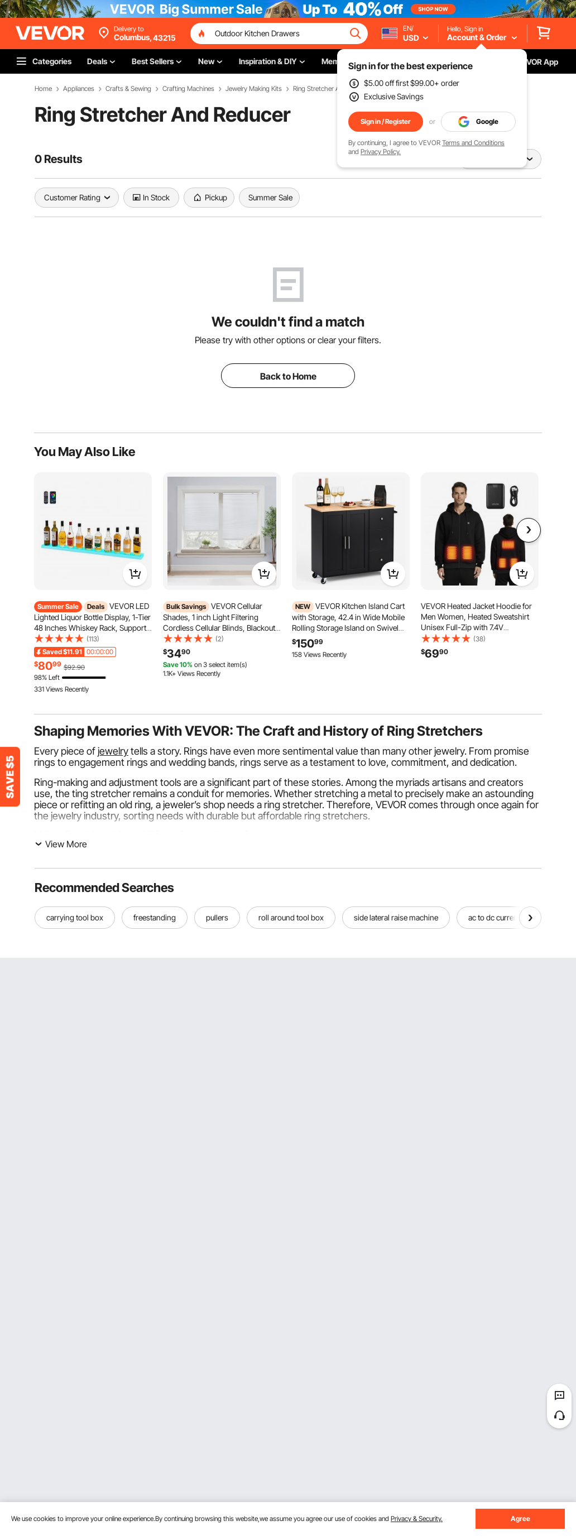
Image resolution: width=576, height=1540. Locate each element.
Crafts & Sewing (128, 89)
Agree (520, 1518)
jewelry (113, 751)
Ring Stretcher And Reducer (332, 89)
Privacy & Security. (417, 1518)
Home (43, 89)
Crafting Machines (188, 89)
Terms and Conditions (473, 142)
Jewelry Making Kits (253, 89)
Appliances (78, 89)
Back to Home (288, 376)
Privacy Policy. (381, 151)
